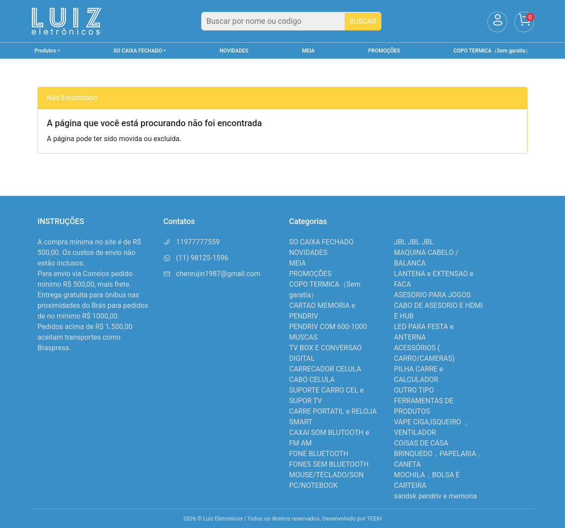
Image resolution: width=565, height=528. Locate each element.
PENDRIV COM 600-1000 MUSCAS (328, 331)
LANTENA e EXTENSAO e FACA (434, 279)
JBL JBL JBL (414, 242)
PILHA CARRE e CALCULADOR (418, 374)
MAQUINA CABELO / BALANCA (426, 257)
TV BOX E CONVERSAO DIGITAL (325, 353)
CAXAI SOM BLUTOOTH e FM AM (329, 437)
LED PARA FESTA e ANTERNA (424, 331)
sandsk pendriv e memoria (435, 496)
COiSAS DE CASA (421, 443)
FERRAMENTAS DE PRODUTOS (424, 406)
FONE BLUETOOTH (318, 453)
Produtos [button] (45, 51)
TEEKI (374, 518)
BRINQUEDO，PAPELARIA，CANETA (438, 458)
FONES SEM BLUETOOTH (329, 464)
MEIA (308, 51)
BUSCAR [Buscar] (363, 21)
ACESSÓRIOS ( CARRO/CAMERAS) (424, 353)
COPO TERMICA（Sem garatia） (492, 51)
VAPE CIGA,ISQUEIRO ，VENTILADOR (432, 427)
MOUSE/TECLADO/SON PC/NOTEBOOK (326, 480)
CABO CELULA (312, 379)
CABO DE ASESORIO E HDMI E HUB (438, 310)
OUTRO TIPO (414, 390)
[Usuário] (497, 21)
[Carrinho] (524, 21)
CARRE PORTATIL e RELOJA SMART (333, 416)
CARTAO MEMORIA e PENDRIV (322, 310)
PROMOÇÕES (384, 51)
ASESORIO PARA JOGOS (432, 295)
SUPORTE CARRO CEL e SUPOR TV (326, 395)
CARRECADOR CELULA (325, 369)
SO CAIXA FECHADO (321, 242)
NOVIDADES (234, 51)
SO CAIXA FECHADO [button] (137, 51)
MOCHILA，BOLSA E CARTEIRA (427, 480)
